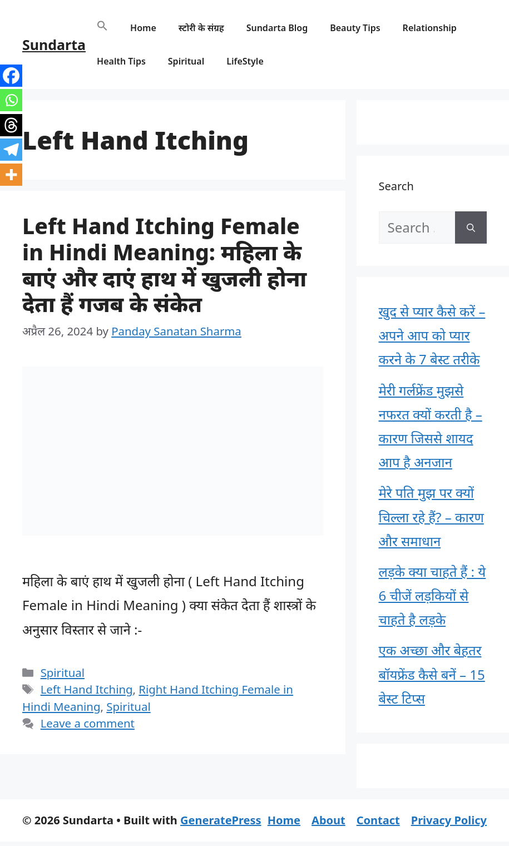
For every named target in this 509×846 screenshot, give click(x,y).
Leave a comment (88, 723)
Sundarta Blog (277, 28)
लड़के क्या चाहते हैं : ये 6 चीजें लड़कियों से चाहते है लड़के (432, 595)
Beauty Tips (355, 28)
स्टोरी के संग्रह (201, 28)
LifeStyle (245, 61)
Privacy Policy (449, 820)
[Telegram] (11, 149)
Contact (378, 820)
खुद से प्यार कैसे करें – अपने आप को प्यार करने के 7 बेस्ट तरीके (432, 335)
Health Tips (121, 61)
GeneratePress (220, 820)
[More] (11, 175)
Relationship (430, 28)
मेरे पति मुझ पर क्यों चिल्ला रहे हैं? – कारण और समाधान (431, 516)
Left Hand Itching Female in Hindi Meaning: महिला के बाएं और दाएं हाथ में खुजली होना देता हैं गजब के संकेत (164, 264)
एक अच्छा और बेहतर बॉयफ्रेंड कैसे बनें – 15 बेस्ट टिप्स (432, 674)
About (328, 820)
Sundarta (54, 44)
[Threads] (11, 125)
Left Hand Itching (87, 689)
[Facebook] (11, 76)
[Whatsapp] (11, 100)
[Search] (471, 227)
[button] (102, 27)
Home (143, 28)
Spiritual (186, 61)
